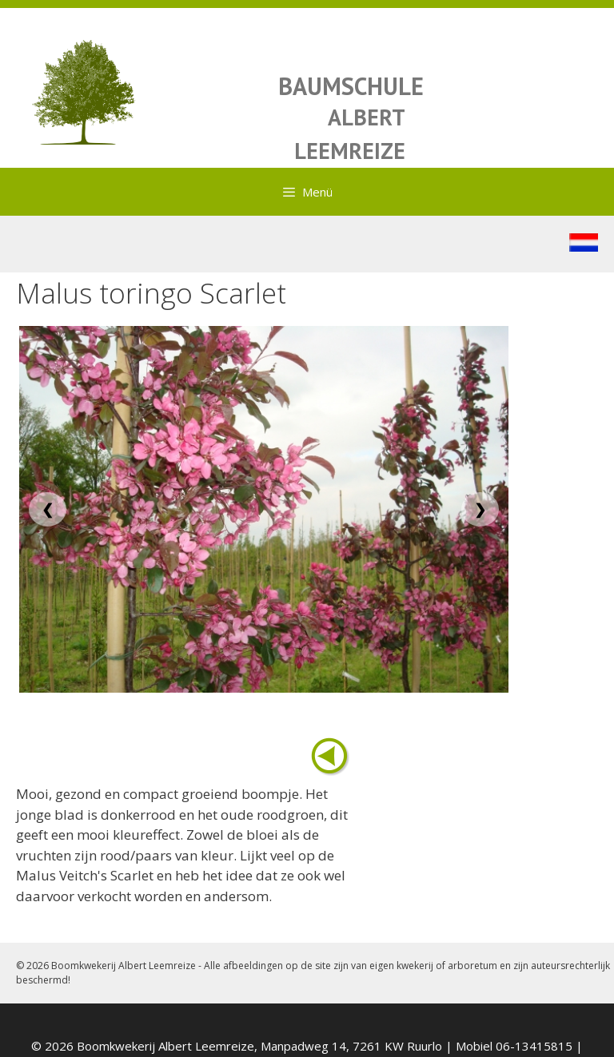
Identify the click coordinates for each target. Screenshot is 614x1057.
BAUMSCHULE (351, 85)
